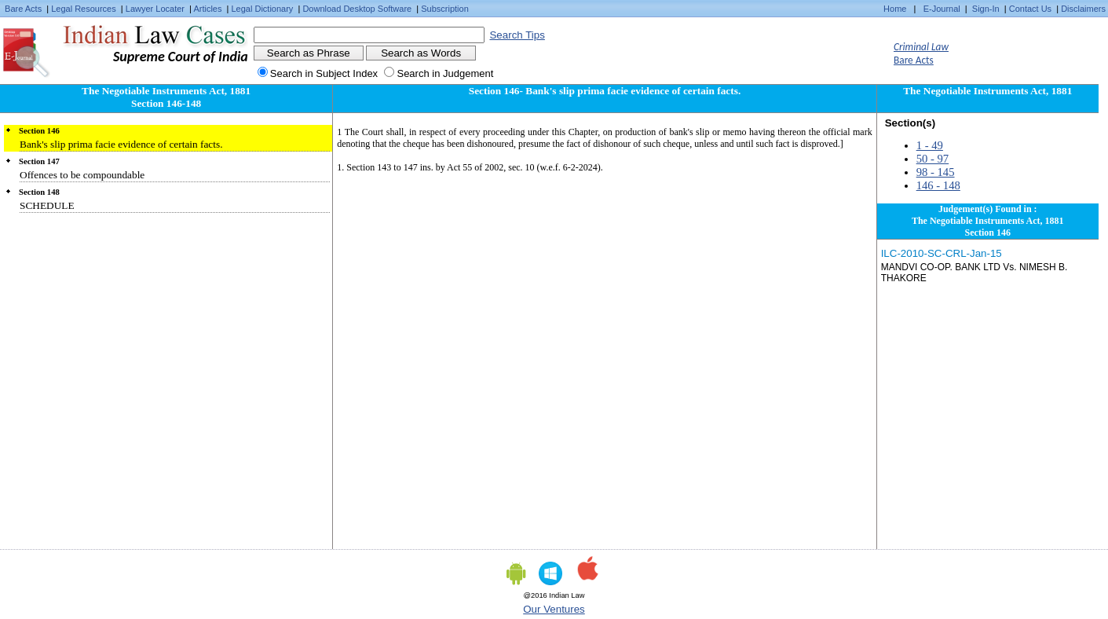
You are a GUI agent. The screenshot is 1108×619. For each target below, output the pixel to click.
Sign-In (986, 8)
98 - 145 (935, 172)
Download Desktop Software (356, 8)
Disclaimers (1083, 8)
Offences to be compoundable (82, 175)
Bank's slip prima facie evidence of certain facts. (121, 144)
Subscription (445, 8)
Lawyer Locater (155, 8)
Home (894, 8)
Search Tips (516, 35)
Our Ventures (554, 609)
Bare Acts (23, 8)
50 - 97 (932, 158)
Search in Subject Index (324, 73)
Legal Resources (83, 8)
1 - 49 (929, 145)
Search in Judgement (445, 73)
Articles (207, 8)
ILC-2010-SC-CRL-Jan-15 (941, 253)
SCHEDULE (47, 205)
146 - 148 (938, 185)
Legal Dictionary (263, 8)
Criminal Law (921, 46)
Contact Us (1030, 8)
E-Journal (941, 8)
